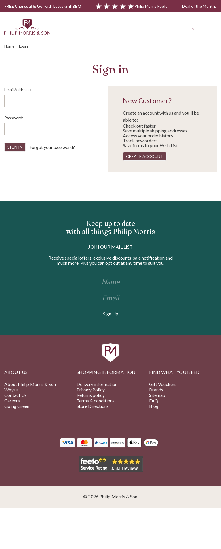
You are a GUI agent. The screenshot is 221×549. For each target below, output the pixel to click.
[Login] (172, 26)
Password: (13, 117)
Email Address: (17, 89)
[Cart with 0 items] (192, 26)
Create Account (144, 156)
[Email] (110, 298)
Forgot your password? (52, 147)
